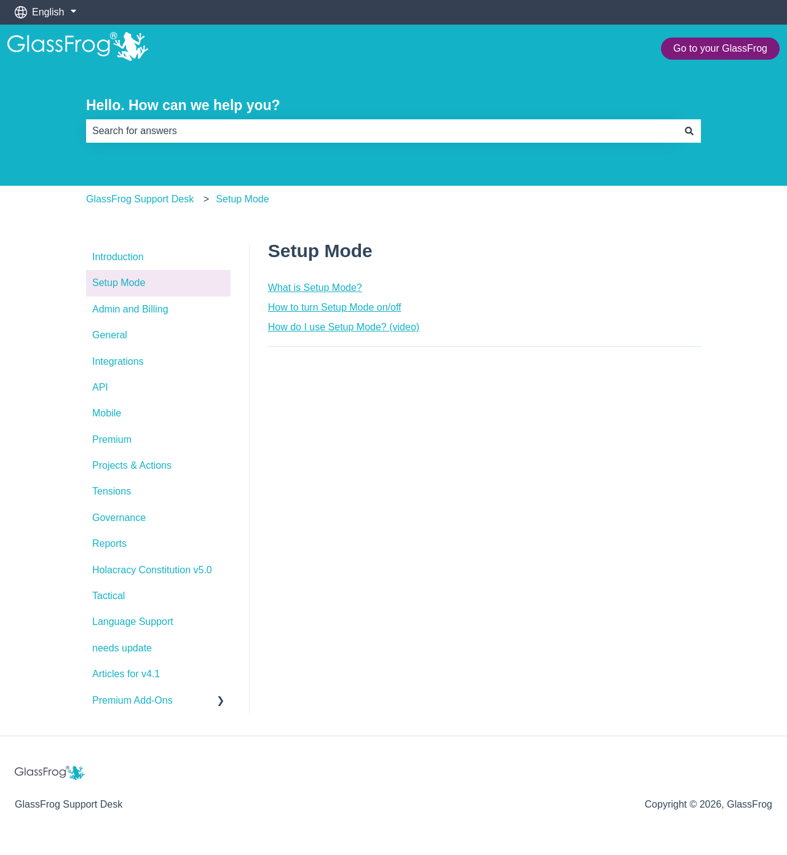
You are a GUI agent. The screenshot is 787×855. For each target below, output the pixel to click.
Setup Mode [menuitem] (118, 282)
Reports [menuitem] (109, 543)
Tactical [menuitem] (108, 596)
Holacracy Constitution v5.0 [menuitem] (152, 570)
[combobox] (382, 131)
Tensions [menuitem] (111, 491)
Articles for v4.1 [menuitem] (126, 674)
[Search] (689, 131)
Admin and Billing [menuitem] (130, 309)
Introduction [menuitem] (118, 257)
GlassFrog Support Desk (140, 199)
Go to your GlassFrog (720, 48)
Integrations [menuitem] (118, 361)
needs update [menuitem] (122, 648)
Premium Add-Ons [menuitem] (132, 700)
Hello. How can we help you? (183, 105)
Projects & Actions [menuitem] (132, 465)
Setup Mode (242, 199)
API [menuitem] (100, 387)
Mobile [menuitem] (106, 413)
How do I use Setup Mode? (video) (343, 327)
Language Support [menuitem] (132, 621)
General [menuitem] (109, 335)
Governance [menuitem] (119, 517)
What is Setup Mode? (315, 287)
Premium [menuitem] (112, 439)
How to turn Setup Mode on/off (334, 307)
